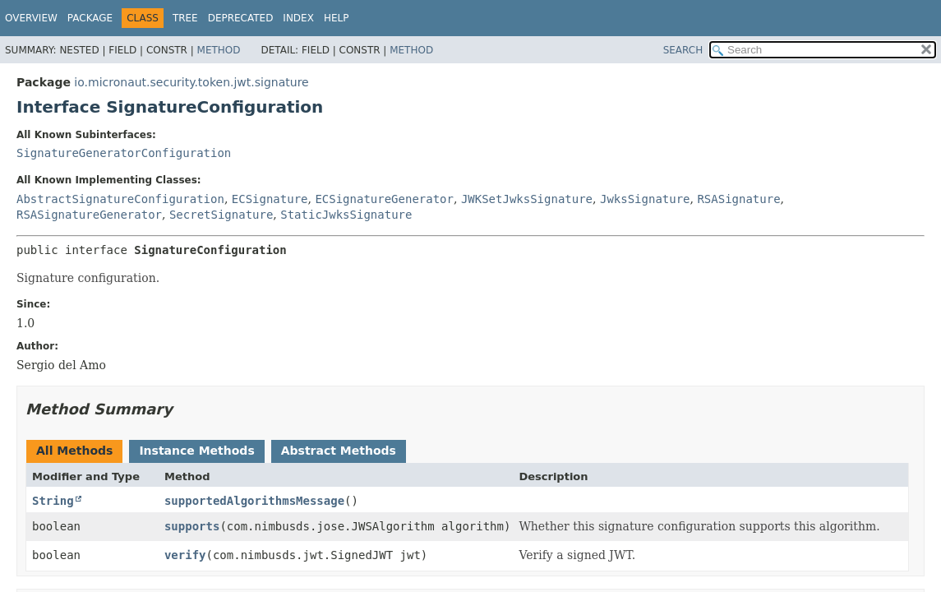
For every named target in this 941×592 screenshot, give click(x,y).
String (53, 500)
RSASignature (738, 199)
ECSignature (270, 199)
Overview (31, 18)
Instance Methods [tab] (196, 450)
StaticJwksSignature (346, 214)
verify (185, 555)
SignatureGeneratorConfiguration (123, 153)
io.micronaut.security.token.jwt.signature (191, 82)
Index (298, 18)
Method (219, 50)
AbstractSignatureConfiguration (120, 199)
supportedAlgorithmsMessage (254, 500)
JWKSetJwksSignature (527, 199)
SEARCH (683, 50)
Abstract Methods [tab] (338, 450)
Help (336, 18)
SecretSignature (221, 214)
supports (191, 526)
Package (90, 18)
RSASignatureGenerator (89, 214)
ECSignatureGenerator (384, 199)
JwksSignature (645, 199)
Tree (185, 18)
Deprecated (241, 18)
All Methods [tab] (74, 450)
